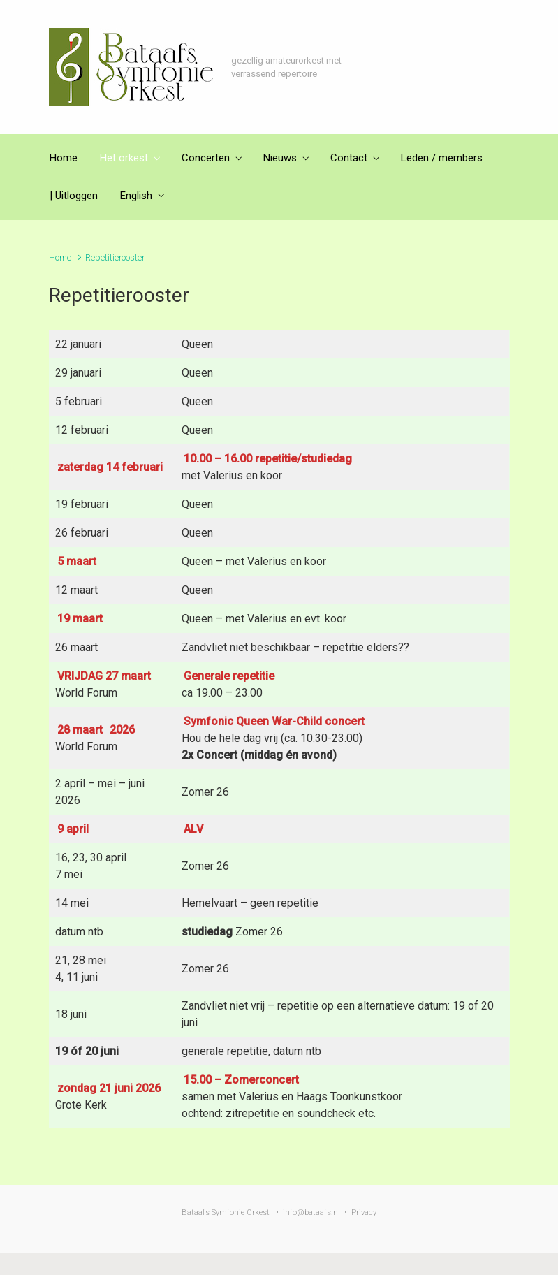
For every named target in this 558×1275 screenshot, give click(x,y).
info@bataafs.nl (311, 1212)
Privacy (363, 1212)
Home (60, 257)
